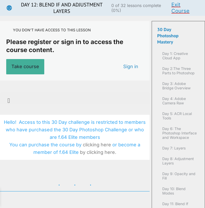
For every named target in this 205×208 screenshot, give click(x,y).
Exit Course (180, 8)
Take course (25, 66)
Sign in (130, 66)
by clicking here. (98, 152)
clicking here (97, 144)
